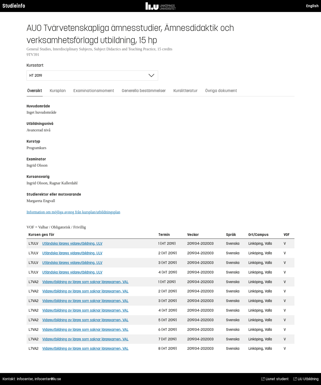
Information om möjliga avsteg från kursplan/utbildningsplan (73, 212)
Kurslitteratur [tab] (185, 90)
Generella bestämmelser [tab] (144, 90)
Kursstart (35, 65)
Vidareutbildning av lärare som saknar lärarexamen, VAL (85, 282)
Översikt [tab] (34, 90)
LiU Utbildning (306, 379)
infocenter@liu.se (48, 379)
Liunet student (275, 379)
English (312, 6)
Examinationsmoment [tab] (93, 90)
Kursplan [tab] (58, 90)
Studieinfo (13, 6)
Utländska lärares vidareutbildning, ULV (72, 243)
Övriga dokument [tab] (221, 90)
